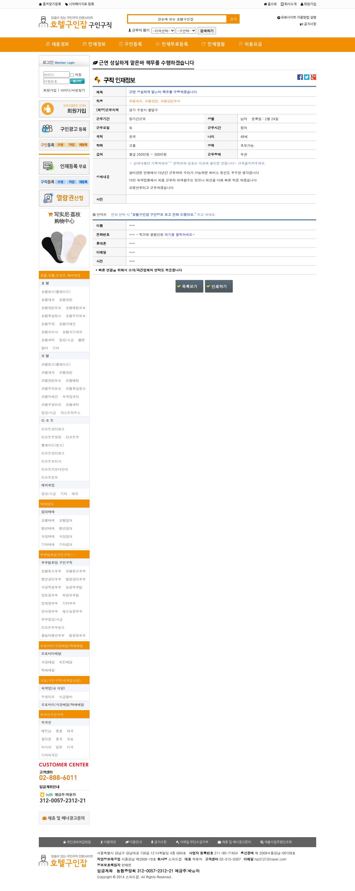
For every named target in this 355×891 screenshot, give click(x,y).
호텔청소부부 (51, 571)
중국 (59, 738)
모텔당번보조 (51, 380)
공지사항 (308, 24)
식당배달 (48, 662)
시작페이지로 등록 (79, 4)
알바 (44, 347)
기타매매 (48, 544)
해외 (75, 493)
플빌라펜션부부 (53, 635)
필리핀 (46, 738)
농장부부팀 (74, 587)
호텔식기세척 (72, 331)
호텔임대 (65, 520)
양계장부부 (49, 603)
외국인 (46, 722)
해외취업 (48, 485)
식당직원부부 (51, 587)
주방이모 (48, 696)
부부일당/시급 (52, 619)
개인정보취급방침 (77, 842)
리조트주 (72, 437)
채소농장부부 (72, 611)
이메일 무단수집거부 (192, 842)
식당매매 (48, 536)
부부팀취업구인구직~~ (57, 554)
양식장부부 (49, 611)
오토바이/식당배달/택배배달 (61, 645)
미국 (70, 746)
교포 (70, 738)
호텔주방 (48, 323)
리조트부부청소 (53, 627)
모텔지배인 (49, 396)
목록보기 (189, 286)
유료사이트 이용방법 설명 (296, 17)
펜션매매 (48, 528)
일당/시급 (66, 339)
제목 (99, 92)
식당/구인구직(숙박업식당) (60, 680)
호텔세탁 (48, 339)
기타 (55, 347)
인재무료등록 (172, 44)
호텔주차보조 (76, 315)
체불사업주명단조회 (276, 842)
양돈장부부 (49, 595)
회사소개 (288, 4)
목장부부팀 (70, 595)
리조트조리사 (51, 461)
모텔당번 (65, 372)
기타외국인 (49, 755)
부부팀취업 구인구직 (56, 562)
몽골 (59, 730)
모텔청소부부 (76, 571)
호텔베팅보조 (76, 307)
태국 (70, 730)
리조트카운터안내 (54, 469)
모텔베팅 (72, 380)
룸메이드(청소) (52, 445)
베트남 (46, 730)
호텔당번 (65, 299)
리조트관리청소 (53, 428)
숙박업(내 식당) (53, 688)
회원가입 (308, 4)
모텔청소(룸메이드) (55, 364)
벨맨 (81, 339)
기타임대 (65, 544)
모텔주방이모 (51, 404)
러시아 (46, 746)
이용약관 (108, 842)
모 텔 (45, 355)
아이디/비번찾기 (72, 90)
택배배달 (48, 670)
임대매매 (48, 511)
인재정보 (94, 44)
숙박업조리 (70, 396)
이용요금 (250, 44)
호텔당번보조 (51, 307)
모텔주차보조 (51, 388)
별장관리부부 (76, 579)
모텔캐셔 (48, 372)
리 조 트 (47, 420)
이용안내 (133, 842)
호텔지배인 (67, 323)
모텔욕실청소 (76, 388)
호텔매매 (48, 520)
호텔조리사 (49, 331)
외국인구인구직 (52, 714)
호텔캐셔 (48, 299)
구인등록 (130, 44)
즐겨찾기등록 (50, 4)
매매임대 (47, 503)
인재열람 (213, 44)
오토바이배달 (51, 653)
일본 (59, 746)
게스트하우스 (70, 412)
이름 (99, 225)
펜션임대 (65, 528)
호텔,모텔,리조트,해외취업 (60, 275)
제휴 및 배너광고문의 (63, 818)
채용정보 (57, 44)
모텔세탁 (72, 404)
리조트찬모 (49, 477)
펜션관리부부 (51, 579)
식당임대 (65, 536)
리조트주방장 (51, 437)
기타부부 (69, 603)
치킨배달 (65, 662)
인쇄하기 (219, 286)
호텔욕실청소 (51, 315)
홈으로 (270, 4)
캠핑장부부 (77, 635)
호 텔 (45, 283)
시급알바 (65, 696)
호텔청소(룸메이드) (55, 291)
